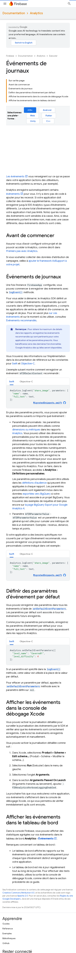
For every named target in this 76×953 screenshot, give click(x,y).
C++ (48, 121)
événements (13, 193)
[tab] (11, 381)
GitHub (5, 943)
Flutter (49, 115)
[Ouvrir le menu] (5, 3)
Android (47, 110)
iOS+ (30, 110)
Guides (6, 923)
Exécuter (53, 56)
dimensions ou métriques (26, 429)
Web (32, 115)
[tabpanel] (38, 396)
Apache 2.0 (22, 895)
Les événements (15, 176)
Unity (33, 121)
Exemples (7, 933)
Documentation (13, 13)
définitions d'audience (34, 482)
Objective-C (28, 363)
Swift (14, 363)
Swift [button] (11, 381)
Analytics (36, 13)
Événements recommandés (21, 320)
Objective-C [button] (26, 381)
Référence (7, 928)
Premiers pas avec (21, 251)
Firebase (10, 56)
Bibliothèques (8, 938)
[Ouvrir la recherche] (69, 4)
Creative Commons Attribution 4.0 (18, 892)
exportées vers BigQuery (37, 493)
